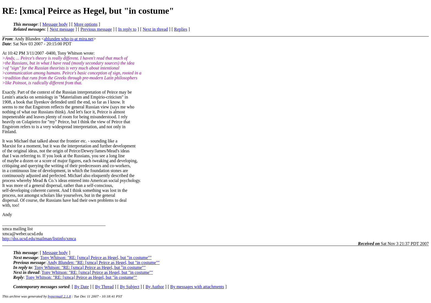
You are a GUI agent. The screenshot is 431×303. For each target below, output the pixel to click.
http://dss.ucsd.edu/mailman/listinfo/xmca (39, 238)
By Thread (104, 286)
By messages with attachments (197, 286)
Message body (55, 24)
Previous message (96, 29)
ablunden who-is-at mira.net (68, 39)
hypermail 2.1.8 (59, 296)
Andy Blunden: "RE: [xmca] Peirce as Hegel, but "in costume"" (103, 262)
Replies (180, 29)
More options (86, 24)
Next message (62, 29)
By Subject (129, 286)
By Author (154, 286)
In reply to (127, 29)
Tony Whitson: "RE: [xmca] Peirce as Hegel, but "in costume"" (95, 257)
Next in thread (155, 29)
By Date (81, 286)
